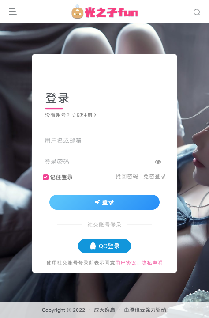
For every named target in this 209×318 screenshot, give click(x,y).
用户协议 (125, 262)
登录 (104, 202)
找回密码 (127, 176)
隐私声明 (152, 262)
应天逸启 (104, 310)
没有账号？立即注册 (70, 115)
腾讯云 (137, 310)
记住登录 (61, 177)
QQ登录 (105, 246)
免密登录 (154, 176)
